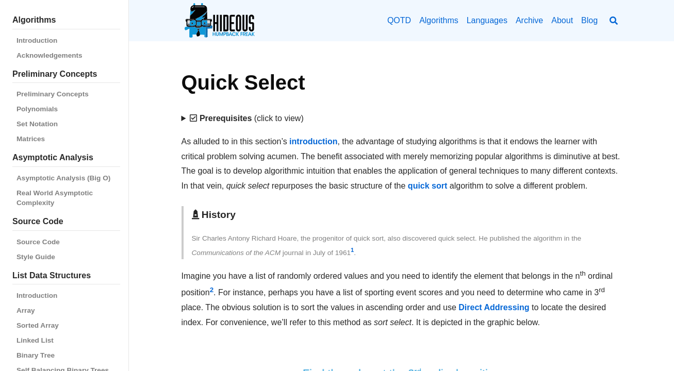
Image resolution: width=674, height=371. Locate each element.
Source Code (38, 242)
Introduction (37, 40)
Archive (529, 20)
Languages (487, 20)
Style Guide (36, 257)
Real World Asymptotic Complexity (55, 198)
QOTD (399, 20)
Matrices (31, 139)
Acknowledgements (50, 55)
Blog (589, 20)
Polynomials (37, 109)
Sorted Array (38, 325)
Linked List (35, 340)
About (562, 20)
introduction (313, 141)
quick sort (427, 185)
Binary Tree (36, 355)
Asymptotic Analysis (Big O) (63, 178)
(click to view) (246, 118)
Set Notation (37, 124)
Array (26, 310)
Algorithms (438, 20)
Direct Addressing (493, 307)
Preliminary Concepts (53, 94)
